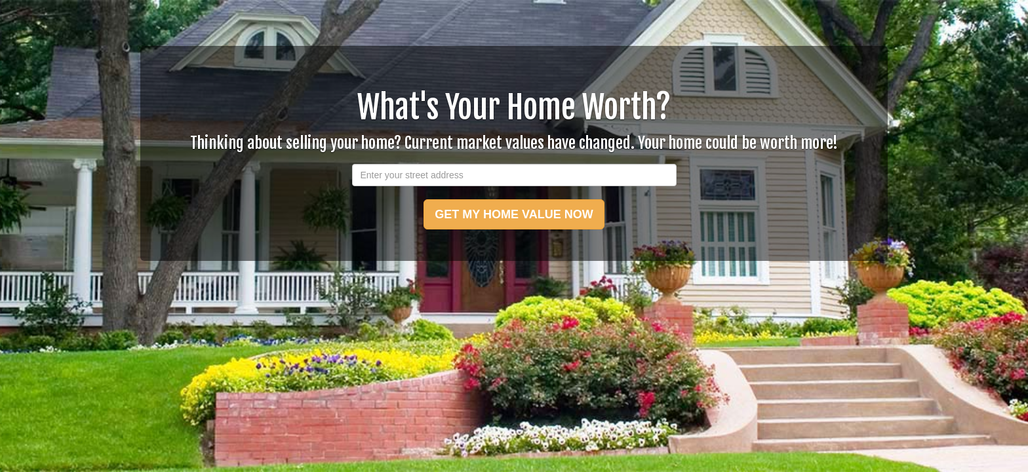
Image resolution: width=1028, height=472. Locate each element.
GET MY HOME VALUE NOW (514, 214)
